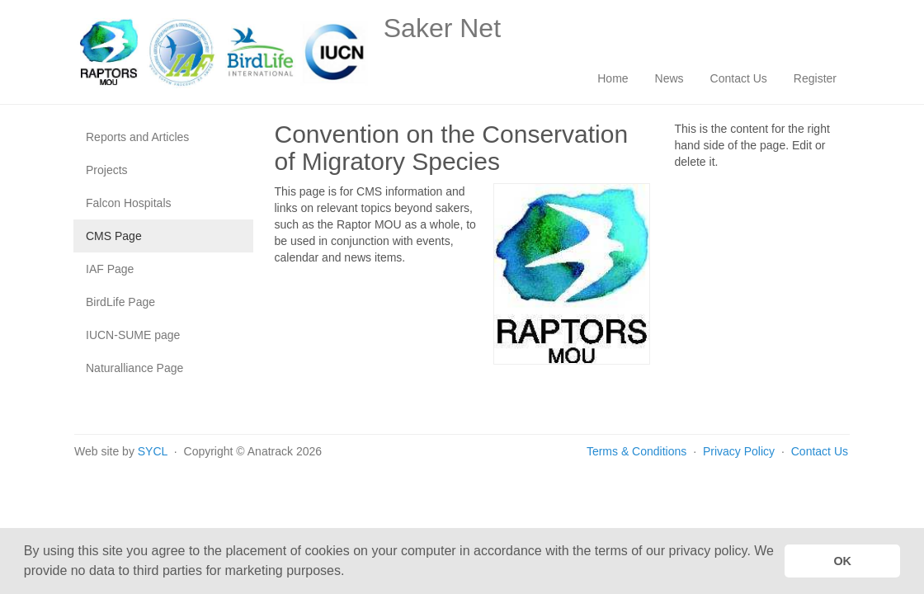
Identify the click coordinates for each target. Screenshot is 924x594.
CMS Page (114, 236)
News (669, 78)
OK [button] (842, 561)
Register (815, 78)
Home (612, 78)
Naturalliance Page (134, 368)
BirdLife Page (120, 302)
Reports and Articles (137, 137)
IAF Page (110, 269)
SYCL (152, 451)
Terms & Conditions (636, 451)
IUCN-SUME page (133, 335)
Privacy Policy (740, 451)
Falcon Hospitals (129, 203)
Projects (107, 170)
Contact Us (738, 78)
